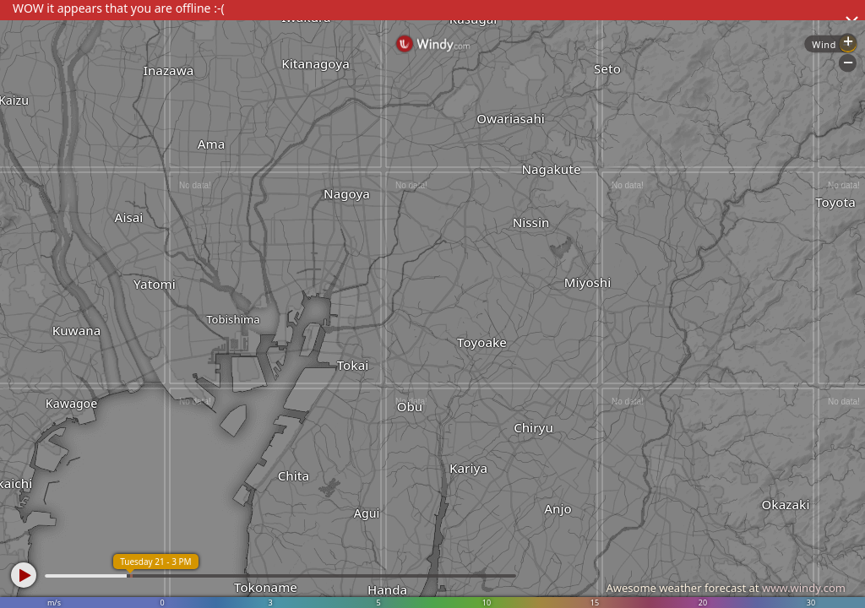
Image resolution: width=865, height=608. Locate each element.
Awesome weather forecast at (726, 587)
